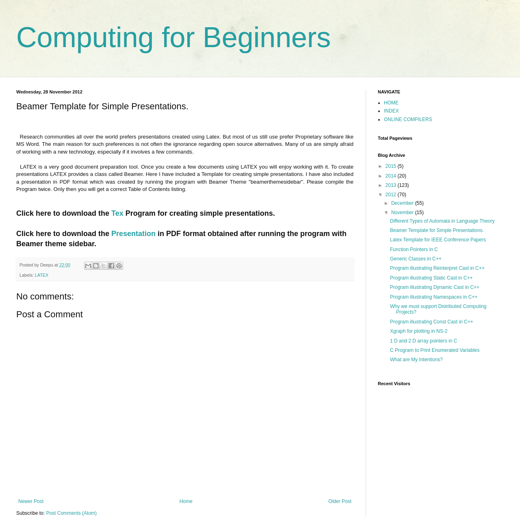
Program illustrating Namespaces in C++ (433, 297)
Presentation (134, 234)
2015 (392, 166)
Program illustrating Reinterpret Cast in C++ (437, 268)
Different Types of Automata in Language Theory (442, 221)
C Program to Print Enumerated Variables (435, 350)
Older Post (339, 501)
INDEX (391, 111)
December (403, 203)
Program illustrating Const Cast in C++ (431, 322)
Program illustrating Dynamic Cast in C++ (434, 287)
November (403, 212)
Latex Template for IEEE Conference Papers (438, 240)
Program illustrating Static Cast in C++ (431, 278)
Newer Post (30, 501)
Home (186, 501)
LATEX (41, 275)
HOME (391, 103)
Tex (118, 213)
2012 (392, 194)
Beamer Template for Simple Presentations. (437, 230)
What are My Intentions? (416, 359)
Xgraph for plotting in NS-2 (418, 331)
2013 (392, 185)
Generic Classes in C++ (416, 259)
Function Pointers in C (414, 249)
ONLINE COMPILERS (408, 119)
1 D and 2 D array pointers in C (423, 341)
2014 (392, 176)
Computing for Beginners (173, 37)
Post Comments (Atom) (71, 513)
